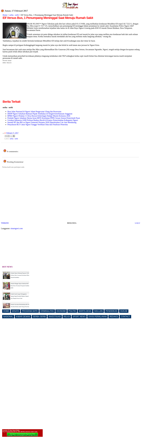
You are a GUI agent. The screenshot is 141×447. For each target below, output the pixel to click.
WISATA (15, 311)
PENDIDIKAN (111, 311)
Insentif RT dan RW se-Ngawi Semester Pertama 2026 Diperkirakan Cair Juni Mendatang (41, 122)
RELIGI (67, 317)
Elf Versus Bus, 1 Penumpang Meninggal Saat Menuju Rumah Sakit (48, 17)
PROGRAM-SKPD (30, 311)
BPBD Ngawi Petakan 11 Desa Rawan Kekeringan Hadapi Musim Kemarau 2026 (38, 116)
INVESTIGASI (55, 317)
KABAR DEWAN (23, 317)
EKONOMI (61, 311)
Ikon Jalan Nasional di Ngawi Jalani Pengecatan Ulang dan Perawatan (34, 112)
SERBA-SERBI (39, 317)
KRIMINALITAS (47, 311)
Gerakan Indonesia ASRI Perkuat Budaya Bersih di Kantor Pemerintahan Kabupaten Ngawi (42, 120)
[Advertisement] (23, 82)
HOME (6, 311)
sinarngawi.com (17, 228)
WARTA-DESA (85, 311)
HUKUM (123, 311)
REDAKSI (114, 317)
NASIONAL (8, 317)
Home (5, 15)
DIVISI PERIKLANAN (97, 317)
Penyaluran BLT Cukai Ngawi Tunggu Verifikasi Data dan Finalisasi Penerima (37, 125)
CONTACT (125, 317)
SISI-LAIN (98, 311)
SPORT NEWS (79, 317)
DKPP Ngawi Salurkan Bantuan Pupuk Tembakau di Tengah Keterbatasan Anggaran (39, 114)
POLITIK (72, 311)
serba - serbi (14, 15)
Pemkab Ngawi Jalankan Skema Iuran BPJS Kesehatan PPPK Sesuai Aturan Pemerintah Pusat (43, 118)
